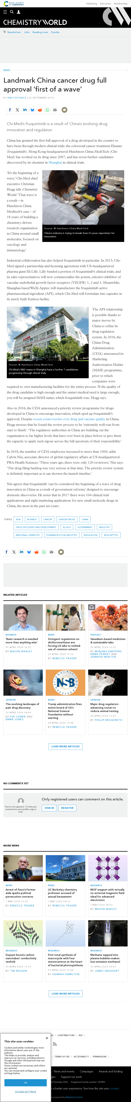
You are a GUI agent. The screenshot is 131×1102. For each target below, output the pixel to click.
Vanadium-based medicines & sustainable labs (107, 640)
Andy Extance (16, 97)
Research (96, 885)
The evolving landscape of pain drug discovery (22, 705)
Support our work (71, 1076)
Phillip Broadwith (108, 720)
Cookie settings (25, 1091)
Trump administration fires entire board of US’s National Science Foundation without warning (65, 711)
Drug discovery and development (36, 527)
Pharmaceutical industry (61, 535)
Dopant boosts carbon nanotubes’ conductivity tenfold (21, 958)
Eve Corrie (18, 716)
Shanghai (55, 162)
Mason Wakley (21, 651)
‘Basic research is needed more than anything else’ (22, 640)
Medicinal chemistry (28, 535)
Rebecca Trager (65, 658)
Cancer (47, 519)
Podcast (95, 634)
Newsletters (14, 32)
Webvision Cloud (74, 1097)
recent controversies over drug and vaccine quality (69, 419)
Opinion (11, 700)
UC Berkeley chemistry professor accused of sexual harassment (62, 893)
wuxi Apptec (111, 535)
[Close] (47, 1038)
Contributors (66, 1035)
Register (67, 808)
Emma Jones (15, 719)
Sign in (49, 808)
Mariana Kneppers (108, 651)
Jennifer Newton (103, 656)
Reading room (40, 32)
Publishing (91, 3)
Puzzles (55, 32)
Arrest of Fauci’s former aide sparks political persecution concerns (20, 893)
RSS (81, 1035)
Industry (104, 527)
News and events (64, 1071)
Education (105, 3)
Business (32, 519)
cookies (114, 1088)
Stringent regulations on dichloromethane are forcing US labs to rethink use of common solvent (64, 644)
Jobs (27, 32)
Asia (18, 519)
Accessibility (81, 1056)
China (85, 519)
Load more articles (66, 746)
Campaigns (86, 1071)
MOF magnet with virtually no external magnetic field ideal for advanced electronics (107, 895)
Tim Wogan (18, 970)
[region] (25, 1067)
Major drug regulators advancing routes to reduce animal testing (104, 707)
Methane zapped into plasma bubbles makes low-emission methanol (105, 958)
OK (25, 1082)
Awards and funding (110, 1071)
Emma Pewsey (100, 654)
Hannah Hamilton (66, 974)
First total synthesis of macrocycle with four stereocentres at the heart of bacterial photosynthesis (65, 960)
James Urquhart (107, 970)
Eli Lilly (67, 527)
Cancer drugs (67, 519)
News (6, 70)
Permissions (100, 1056)
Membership (121, 3)
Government (85, 527)
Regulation (90, 535)
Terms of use (62, 1056)
